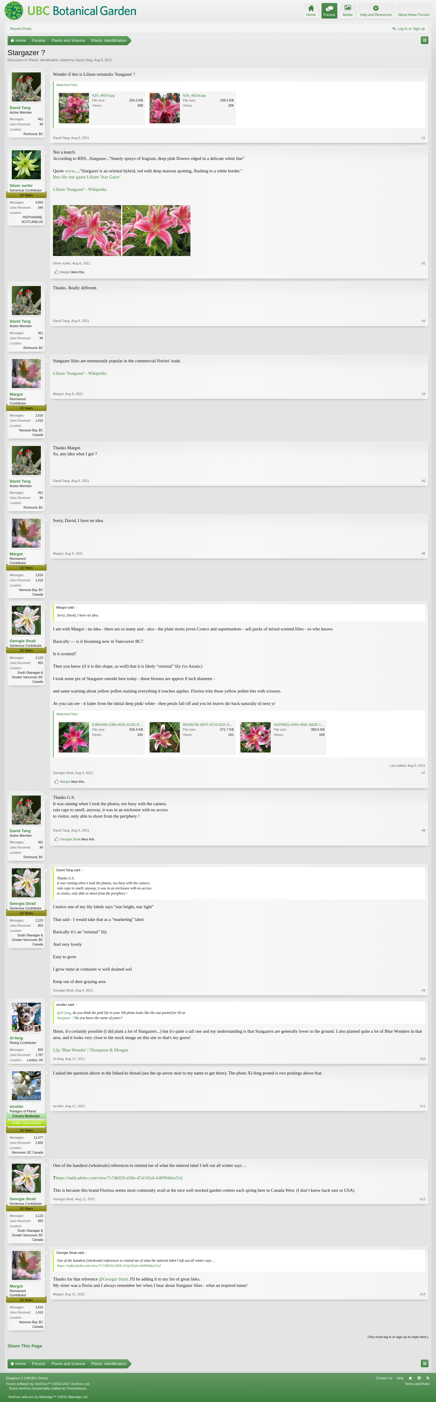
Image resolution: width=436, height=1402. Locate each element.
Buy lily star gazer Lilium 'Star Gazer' (87, 176)
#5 (423, 508)
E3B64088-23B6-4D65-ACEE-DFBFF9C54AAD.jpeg (131, 727)
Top (419, 1383)
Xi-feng (16, 1041)
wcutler (17, 1110)
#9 (423, 993)
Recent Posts (20, 29)
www (69, 170)
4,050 (39, 202)
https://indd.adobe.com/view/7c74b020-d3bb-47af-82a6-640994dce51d (119, 1181)
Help (400, 1383)
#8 (423, 848)
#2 (423, 263)
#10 (422, 1062)
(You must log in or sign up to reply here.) (398, 1342)
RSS (428, 1383)
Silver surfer (21, 185)
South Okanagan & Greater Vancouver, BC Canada (27, 679)
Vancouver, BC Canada (27, 1156)
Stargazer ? (65, 1020)
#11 (422, 1155)
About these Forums (414, 15)
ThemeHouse (76, 1393)
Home (410, 1383)
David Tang (84, 60)
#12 (422, 1242)
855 (40, 1052)
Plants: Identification (43, 60)
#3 (423, 347)
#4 (423, 435)
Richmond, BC (33, 134)
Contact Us (384, 1383)
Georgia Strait (23, 643)
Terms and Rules (417, 1389)
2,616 (39, 416)
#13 (422, 1330)
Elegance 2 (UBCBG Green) (27, 1383)
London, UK (35, 1063)
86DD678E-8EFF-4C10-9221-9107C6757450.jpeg (220, 727)
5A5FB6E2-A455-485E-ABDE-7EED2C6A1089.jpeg (312, 727)
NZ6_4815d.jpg (194, 95)
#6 (423, 595)
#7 (423, 775)
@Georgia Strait (113, 1283)
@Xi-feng (64, 1016)
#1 (423, 138)
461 (40, 119)
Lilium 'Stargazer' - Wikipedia (79, 189)
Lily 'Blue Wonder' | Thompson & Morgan (90, 1052)
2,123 (39, 660)
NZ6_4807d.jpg (103, 95)
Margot (65, 272)
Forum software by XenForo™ (48, 1389)
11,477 (38, 1141)
